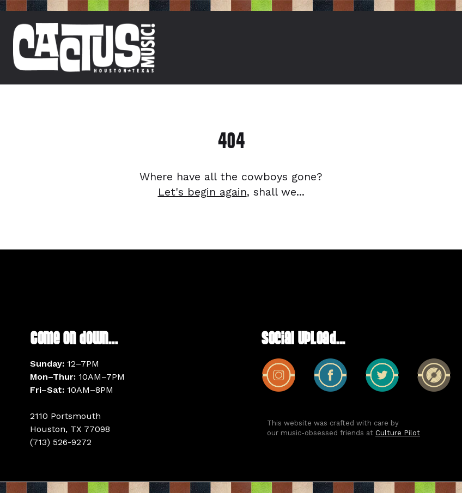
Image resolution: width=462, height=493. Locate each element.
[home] (84, 47)
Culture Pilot (397, 433)
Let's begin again (202, 191)
